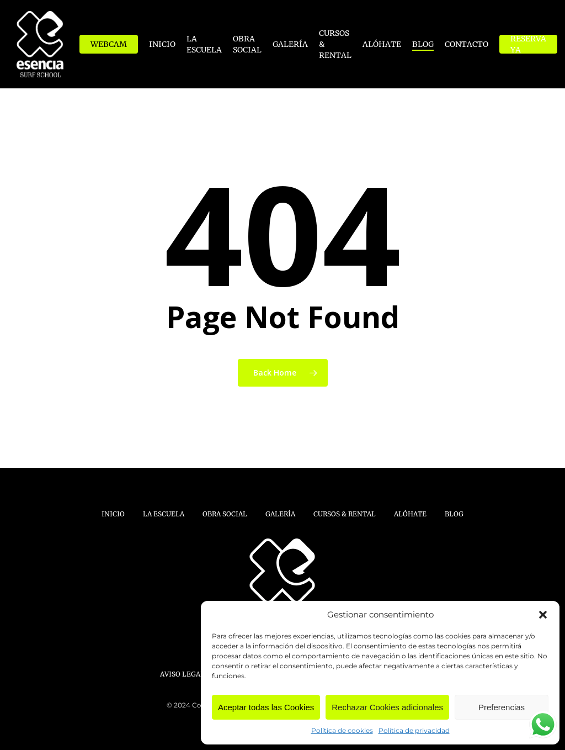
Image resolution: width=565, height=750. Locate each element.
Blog (454, 514)
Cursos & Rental (344, 514)
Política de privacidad (414, 730)
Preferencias (501, 707)
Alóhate (410, 514)
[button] (542, 614)
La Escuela (163, 514)
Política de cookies (342, 730)
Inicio (113, 514)
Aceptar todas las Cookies (266, 707)
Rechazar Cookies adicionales (387, 707)
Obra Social (224, 514)
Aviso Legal (182, 674)
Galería (280, 514)
